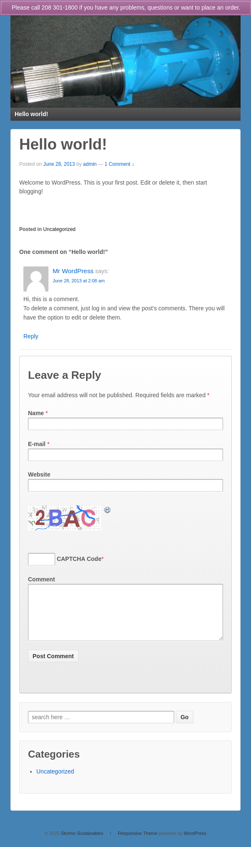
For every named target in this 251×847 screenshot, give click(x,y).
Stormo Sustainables (82, 843)
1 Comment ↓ (119, 164)
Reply (30, 336)
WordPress (195, 843)
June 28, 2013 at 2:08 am (79, 280)
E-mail (37, 444)
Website (39, 474)
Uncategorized (59, 229)
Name (36, 413)
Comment (41, 579)
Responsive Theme (137, 843)
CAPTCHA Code (79, 558)
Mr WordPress (73, 270)
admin (90, 164)
